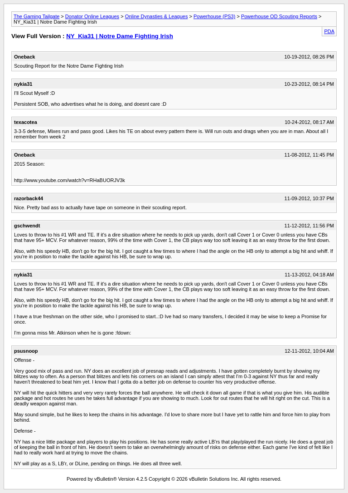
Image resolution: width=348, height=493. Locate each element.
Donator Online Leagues (92, 16)
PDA (329, 31)
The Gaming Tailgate (36, 16)
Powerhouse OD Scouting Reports (279, 16)
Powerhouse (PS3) (214, 16)
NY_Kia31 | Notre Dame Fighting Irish (119, 36)
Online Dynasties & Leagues (156, 16)
